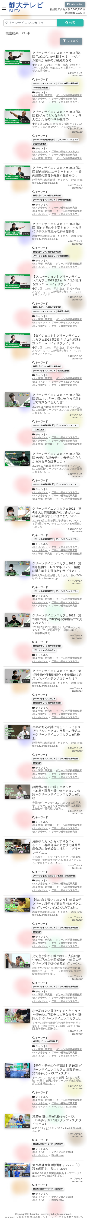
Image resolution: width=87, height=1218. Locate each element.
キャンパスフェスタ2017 (64, 1106)
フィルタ (71, 40)
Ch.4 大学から (40, 99)
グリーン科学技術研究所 (69, 95)
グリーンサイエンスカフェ (65, 102)
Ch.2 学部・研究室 (42, 95)
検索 (70, 22)
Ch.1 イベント (40, 102)
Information (75, 4)
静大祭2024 (58, 1155)
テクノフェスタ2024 (62, 1152)
